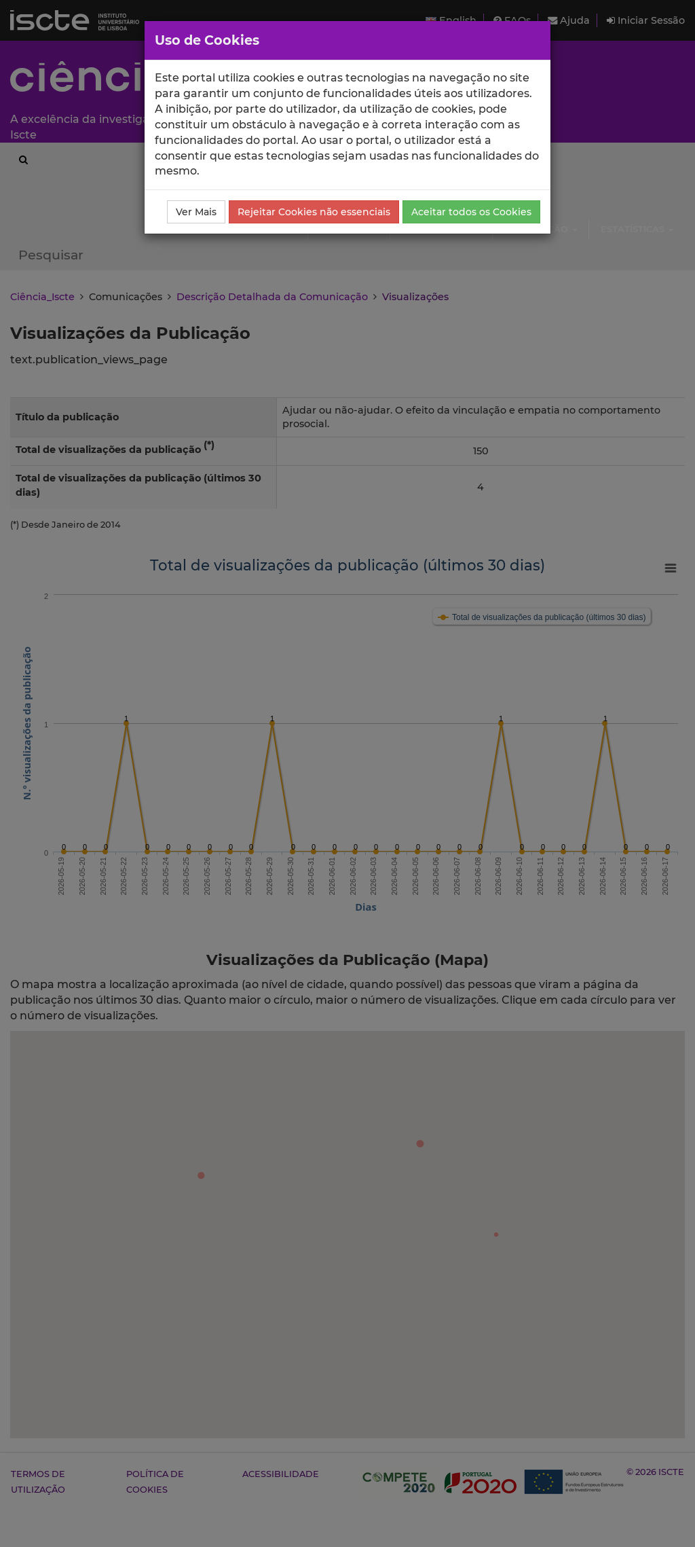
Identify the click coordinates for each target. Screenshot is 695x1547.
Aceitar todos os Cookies (471, 212)
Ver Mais (196, 212)
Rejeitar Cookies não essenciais (314, 212)
